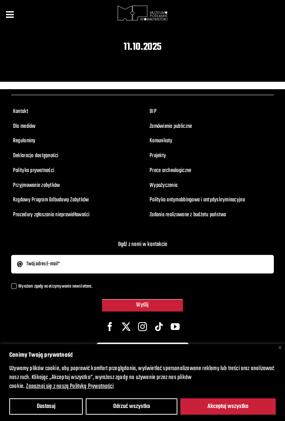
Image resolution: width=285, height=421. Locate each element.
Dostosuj (46, 406)
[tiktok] (158, 326)
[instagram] (142, 326)
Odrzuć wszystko (131, 406)
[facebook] (109, 326)
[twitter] (126, 326)
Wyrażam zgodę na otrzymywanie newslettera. (55, 286)
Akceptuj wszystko (227, 406)
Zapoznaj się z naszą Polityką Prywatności (69, 386)
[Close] (280, 347)
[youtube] (175, 326)
